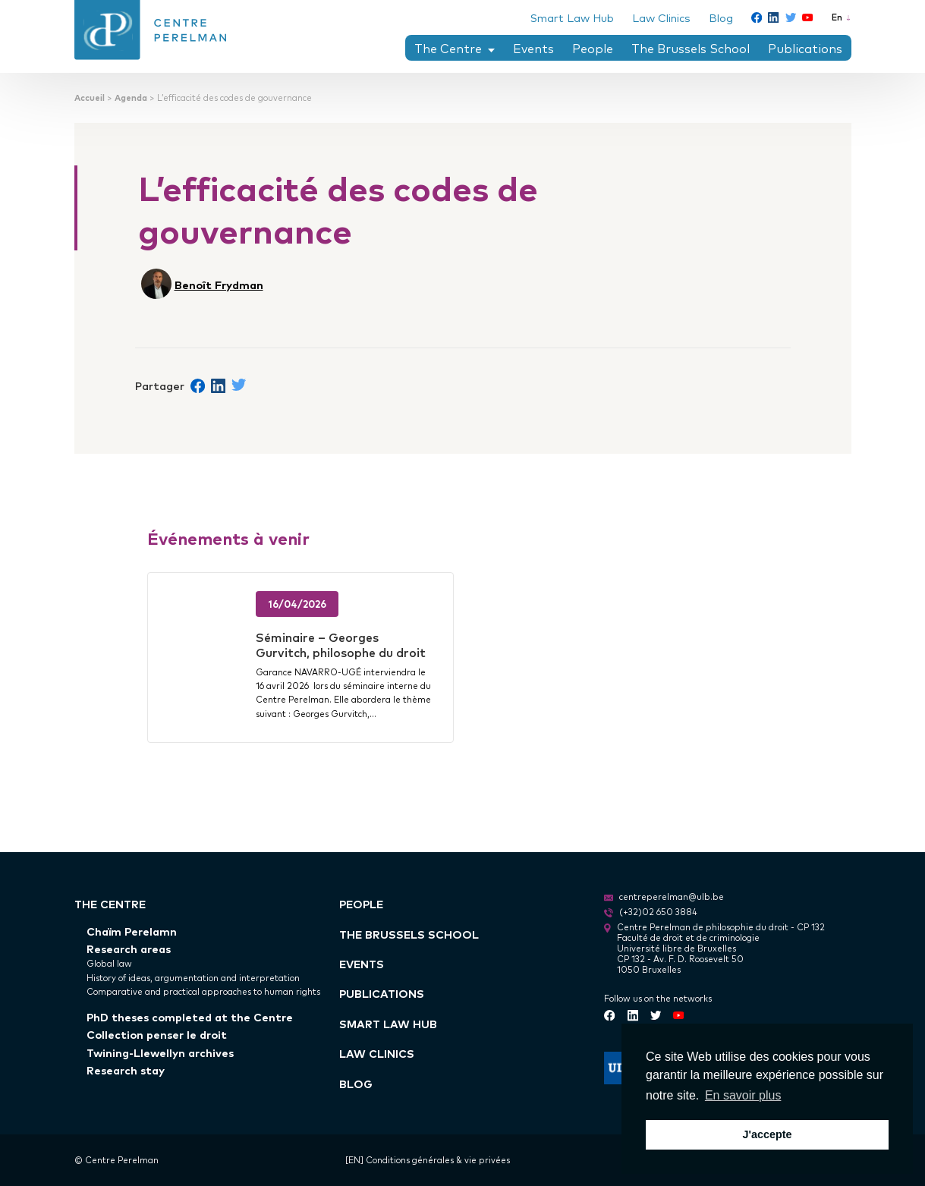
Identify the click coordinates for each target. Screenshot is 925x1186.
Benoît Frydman (219, 284)
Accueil (89, 97)
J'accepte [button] (766, 1134)
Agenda (131, 97)
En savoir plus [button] (743, 1095)
